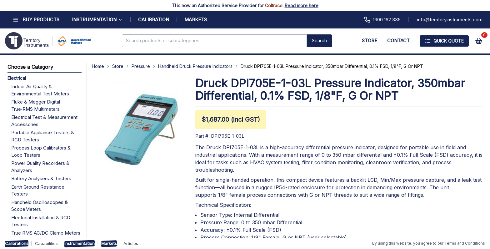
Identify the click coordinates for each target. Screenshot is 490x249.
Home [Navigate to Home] (98, 66)
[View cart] (478, 41)
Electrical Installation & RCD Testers (40, 221)
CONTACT (398, 40)
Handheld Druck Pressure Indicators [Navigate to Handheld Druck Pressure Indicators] (195, 66)
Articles (130, 243)
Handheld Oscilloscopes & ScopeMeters (39, 205)
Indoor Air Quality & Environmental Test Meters (40, 90)
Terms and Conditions (464, 243)
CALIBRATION (153, 20)
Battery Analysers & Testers (41, 178)
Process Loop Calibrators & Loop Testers (41, 151)
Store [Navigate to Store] (117, 66)
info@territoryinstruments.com (449, 20)
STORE (369, 40)
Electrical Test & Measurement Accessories (44, 120)
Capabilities (46, 243)
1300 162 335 (382, 20)
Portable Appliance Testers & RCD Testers (42, 136)
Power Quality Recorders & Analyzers (40, 166)
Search (319, 40)
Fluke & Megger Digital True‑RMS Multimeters (35, 105)
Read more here (301, 5)
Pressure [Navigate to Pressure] (141, 66)
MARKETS (195, 20)
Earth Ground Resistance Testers (37, 190)
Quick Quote (444, 41)
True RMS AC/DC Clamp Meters (45, 233)
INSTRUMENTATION (97, 20)
